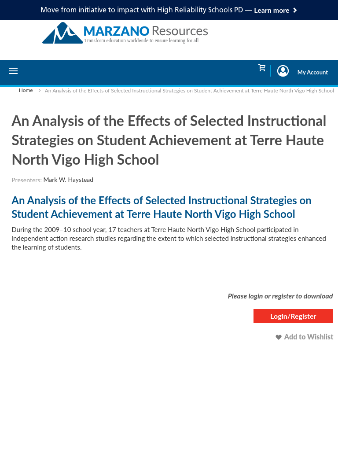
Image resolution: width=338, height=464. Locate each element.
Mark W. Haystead (69, 179)
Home (26, 90)
